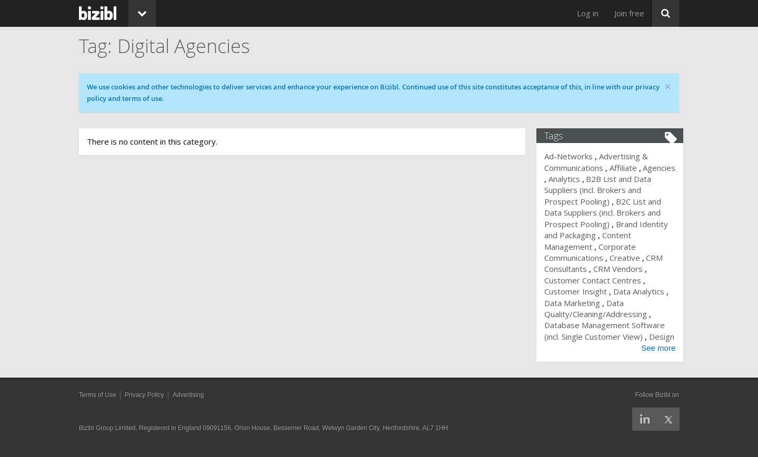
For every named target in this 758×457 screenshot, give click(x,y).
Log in (588, 13)
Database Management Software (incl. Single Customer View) (609, 330)
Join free (629, 13)
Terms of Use (97, 406)
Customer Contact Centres (597, 280)
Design (561, 347)
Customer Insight (580, 291)
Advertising (188, 406)
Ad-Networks (573, 156)
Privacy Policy (144, 406)
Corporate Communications (594, 252)
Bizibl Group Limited (107, 439)
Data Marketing (581, 303)
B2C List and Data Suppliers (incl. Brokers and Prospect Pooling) (607, 212)
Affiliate (627, 168)
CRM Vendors (622, 268)
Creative (629, 257)
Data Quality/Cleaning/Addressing (600, 308)
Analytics (603, 179)
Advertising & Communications (600, 161)
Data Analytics (643, 291)
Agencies (565, 179)
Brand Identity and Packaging (595, 229)
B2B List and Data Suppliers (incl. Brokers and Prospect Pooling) (610, 190)
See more (654, 359)
